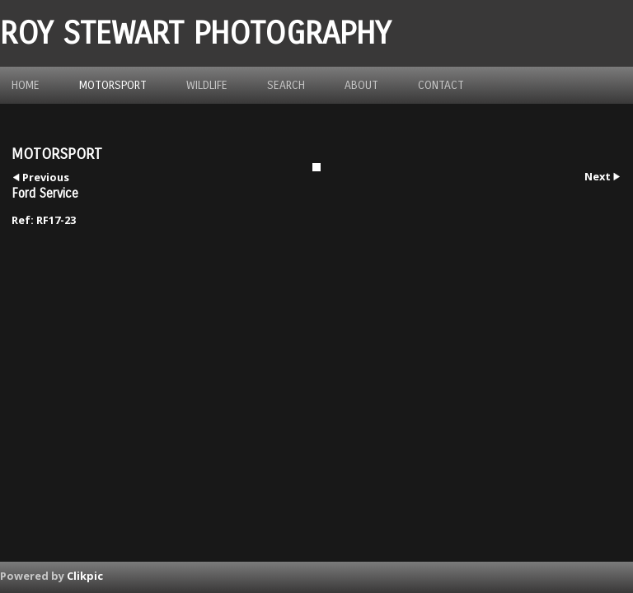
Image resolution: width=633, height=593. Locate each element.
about (361, 85)
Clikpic (85, 575)
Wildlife (206, 85)
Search (286, 85)
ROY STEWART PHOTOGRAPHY (195, 33)
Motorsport (113, 85)
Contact (441, 85)
